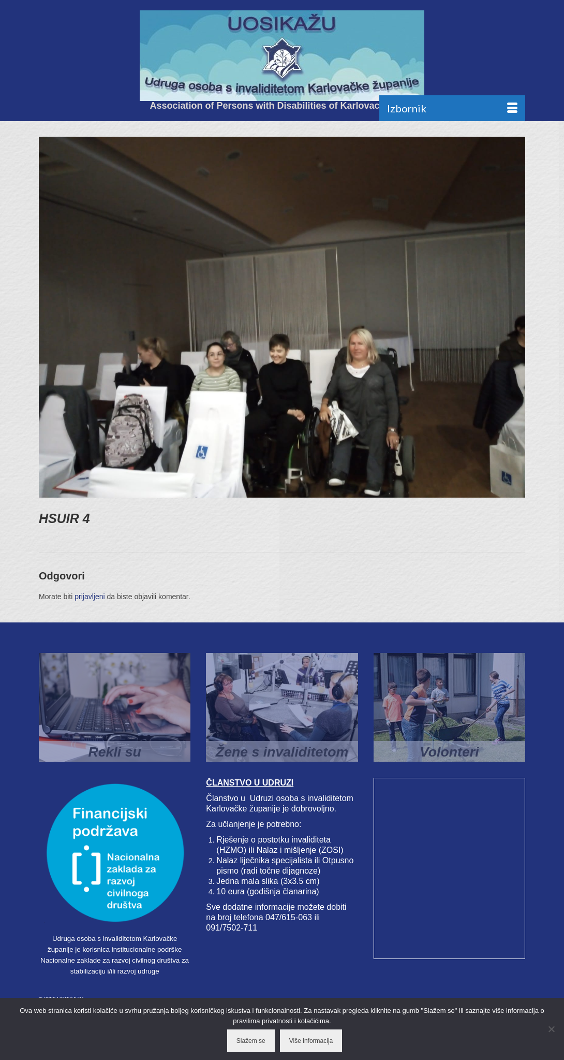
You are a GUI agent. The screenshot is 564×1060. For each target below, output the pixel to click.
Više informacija (311, 1040)
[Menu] (452, 108)
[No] (551, 1029)
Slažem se (250, 1040)
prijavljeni (90, 596)
